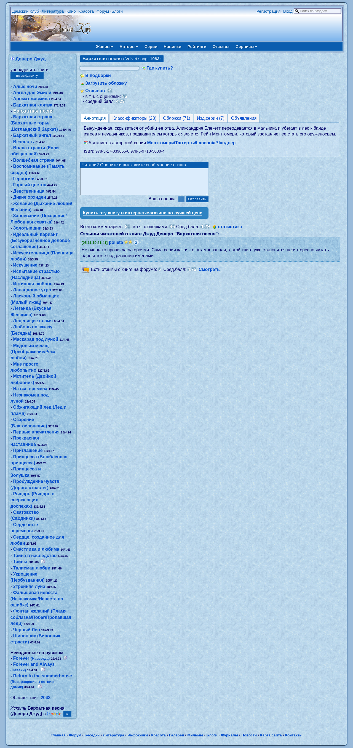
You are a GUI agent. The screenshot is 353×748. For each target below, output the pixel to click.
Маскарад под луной (35, 339)
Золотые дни (27, 228)
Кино (71, 11)
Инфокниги (137, 735)
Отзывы (221, 46)
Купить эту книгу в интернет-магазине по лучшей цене (142, 217)
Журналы (229, 735)
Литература (53, 11)
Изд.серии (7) (210, 118)
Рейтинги (197, 46)
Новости (249, 735)
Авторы (128, 46)
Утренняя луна (29, 586)
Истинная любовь (33, 283)
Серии (151, 46)
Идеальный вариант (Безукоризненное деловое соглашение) (40, 240)
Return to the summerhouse (41, 681)
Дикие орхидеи (29, 197)
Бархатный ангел (32, 135)
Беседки (92, 735)
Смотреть (209, 274)
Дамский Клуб (25, 11)
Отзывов (95, 90)
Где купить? (159, 68)
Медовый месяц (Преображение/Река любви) (32, 351)
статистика (230, 231)
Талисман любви (31, 568)
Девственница (28, 191)
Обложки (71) (176, 118)
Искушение (25, 265)
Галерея (176, 735)
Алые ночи (25, 86)
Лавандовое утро (32, 290)
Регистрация (268, 11)
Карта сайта (271, 735)
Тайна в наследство (35, 555)
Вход (288, 11)
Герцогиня (24, 178)
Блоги (117, 11)
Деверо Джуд (30, 59)
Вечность (23, 141)
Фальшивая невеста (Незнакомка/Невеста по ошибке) (36, 598)
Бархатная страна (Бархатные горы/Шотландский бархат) (34, 123)
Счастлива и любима (36, 549)
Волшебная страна (33, 160)
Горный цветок (29, 184)
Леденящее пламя (33, 320)
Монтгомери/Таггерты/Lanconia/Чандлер (191, 142)
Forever (31, 658)
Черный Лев (26, 629)
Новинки (172, 46)
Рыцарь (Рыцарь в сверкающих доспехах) (32, 500)
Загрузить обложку (106, 83)
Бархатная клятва (32, 105)
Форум (102, 11)
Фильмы (195, 735)
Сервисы (246, 46)
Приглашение (28, 450)
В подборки (98, 75)
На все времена (30, 388)
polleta (116, 247)
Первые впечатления (36, 432)
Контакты (294, 735)
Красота (86, 11)
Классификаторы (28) (134, 118)
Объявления (244, 118)
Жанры (104, 46)
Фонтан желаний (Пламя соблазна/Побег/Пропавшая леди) (40, 617)
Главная (57, 735)
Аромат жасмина (31, 98)
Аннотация (95, 118)
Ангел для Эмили (32, 92)
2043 (45, 697)
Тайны (20, 561)
